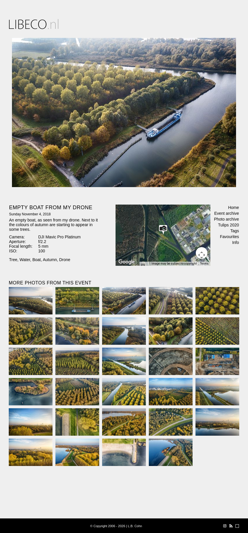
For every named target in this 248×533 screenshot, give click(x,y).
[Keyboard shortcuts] (144, 265)
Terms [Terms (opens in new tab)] (204, 263)
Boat (36, 259)
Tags (234, 230)
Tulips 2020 (228, 225)
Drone (64, 259)
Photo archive (226, 219)
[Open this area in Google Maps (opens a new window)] (126, 262)
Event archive (226, 213)
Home (233, 207)
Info (235, 242)
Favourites (229, 236)
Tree (13, 259)
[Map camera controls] (201, 253)
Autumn (50, 259)
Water (25, 259)
